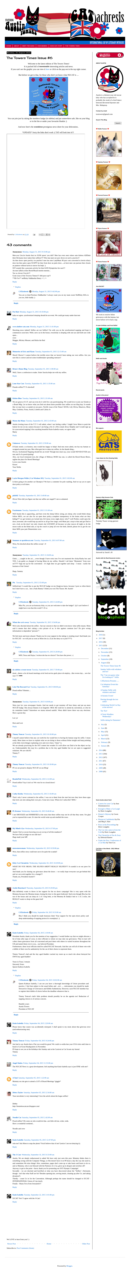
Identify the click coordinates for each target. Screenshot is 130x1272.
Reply (15, 282)
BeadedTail (17, 779)
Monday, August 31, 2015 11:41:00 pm (44, 327)
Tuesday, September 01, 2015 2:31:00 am (37, 398)
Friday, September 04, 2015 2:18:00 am (38, 933)
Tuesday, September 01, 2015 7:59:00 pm (47, 670)
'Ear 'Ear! (104, 711)
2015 (101, 645)
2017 (101, 638)
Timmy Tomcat (18, 734)
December (105, 648)
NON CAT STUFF (56, 46)
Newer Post (11, 1244)
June (103, 728)
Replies (18, 287)
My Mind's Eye (18, 828)
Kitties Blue (17, 398)
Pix (14, 583)
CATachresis (18, 234)
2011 (101, 761)
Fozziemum (17, 510)
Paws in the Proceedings (107, 825)
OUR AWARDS (42, 46)
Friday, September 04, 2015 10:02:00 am (47, 980)
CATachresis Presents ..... (110, 681)
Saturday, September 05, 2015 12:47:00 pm (40, 1140)
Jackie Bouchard (19, 888)
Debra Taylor (18, 1092)
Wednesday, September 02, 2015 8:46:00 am (38, 811)
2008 (101, 771)
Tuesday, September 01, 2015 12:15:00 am (50, 352)
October (104, 656)
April (103, 735)
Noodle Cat (17, 1117)
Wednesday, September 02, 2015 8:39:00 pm (42, 848)
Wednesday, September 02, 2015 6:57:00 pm (41, 828)
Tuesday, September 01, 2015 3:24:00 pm (47, 602)
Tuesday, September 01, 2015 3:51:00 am (37, 510)
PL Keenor (17, 811)
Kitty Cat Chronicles (21, 863)
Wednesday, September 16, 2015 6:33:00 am (38, 1155)
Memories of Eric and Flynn (24, 352)
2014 (101, 750)
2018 (101, 635)
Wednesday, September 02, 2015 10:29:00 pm (46, 863)
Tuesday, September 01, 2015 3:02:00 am (59, 478)
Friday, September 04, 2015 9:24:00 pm (39, 1041)
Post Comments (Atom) (25, 1248)
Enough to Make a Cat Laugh (109, 809)
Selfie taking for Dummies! (111, 720)
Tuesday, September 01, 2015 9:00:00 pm (45, 687)
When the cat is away (21, 622)
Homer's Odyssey (104, 814)
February (104, 742)
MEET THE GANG (28, 46)
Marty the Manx (19, 421)
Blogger (69, 1266)
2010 (101, 764)
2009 (101, 768)
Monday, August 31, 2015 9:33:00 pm (36, 252)
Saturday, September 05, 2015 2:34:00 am (39, 1092)
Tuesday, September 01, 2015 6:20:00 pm (47, 652)
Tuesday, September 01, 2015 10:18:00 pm (40, 734)
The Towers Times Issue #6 (111, 666)
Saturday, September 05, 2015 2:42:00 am (37, 1117)
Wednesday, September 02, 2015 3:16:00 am (40, 794)
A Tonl (15, 1078)
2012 (101, 757)
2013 (101, 754)
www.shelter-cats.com (21, 327)
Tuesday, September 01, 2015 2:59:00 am (36, 443)
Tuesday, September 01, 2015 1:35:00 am (40, 384)
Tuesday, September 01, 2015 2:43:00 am (41, 421)
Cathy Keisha (18, 794)
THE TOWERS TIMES (72, 46)
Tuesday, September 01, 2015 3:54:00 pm (45, 622)
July (102, 724)
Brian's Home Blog (20, 369)
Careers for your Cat (105, 804)
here (47, 69)
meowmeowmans (19, 848)
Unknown (16, 443)
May (103, 732)
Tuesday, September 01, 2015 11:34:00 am (38, 555)
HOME (8, 46)
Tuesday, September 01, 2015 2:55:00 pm (31, 583)
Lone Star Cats (18, 384)
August (104, 663)
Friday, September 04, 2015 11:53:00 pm (38, 1063)
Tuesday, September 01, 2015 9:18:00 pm (38, 702)
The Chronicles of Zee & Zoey (109, 835)
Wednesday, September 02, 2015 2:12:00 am (38, 779)
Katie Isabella (18, 933)
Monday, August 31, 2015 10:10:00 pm (34, 312)
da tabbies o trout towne (22, 670)
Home (49, 1244)
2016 (101, 642)
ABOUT (16, 46)
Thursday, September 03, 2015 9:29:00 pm (41, 888)
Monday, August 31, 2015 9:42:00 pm (46, 291)
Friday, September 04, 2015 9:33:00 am (46, 912)
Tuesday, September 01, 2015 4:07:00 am (49, 540)
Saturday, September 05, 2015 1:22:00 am (33, 1078)
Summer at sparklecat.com (23, 540)
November (105, 652)
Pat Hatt (16, 312)
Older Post (86, 1244)
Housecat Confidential (106, 819)
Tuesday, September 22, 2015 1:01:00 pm (39, 1195)
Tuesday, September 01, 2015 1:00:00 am (43, 369)
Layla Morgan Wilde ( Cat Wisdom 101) (28, 478)
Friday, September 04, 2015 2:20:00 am (38, 1023)
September (105, 659)
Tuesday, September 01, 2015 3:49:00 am (34, 496)
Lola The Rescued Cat (21, 687)
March (103, 739)
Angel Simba (17, 1063)
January (104, 746)
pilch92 (15, 496)
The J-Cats (17, 1155)
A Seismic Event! (107, 696)
